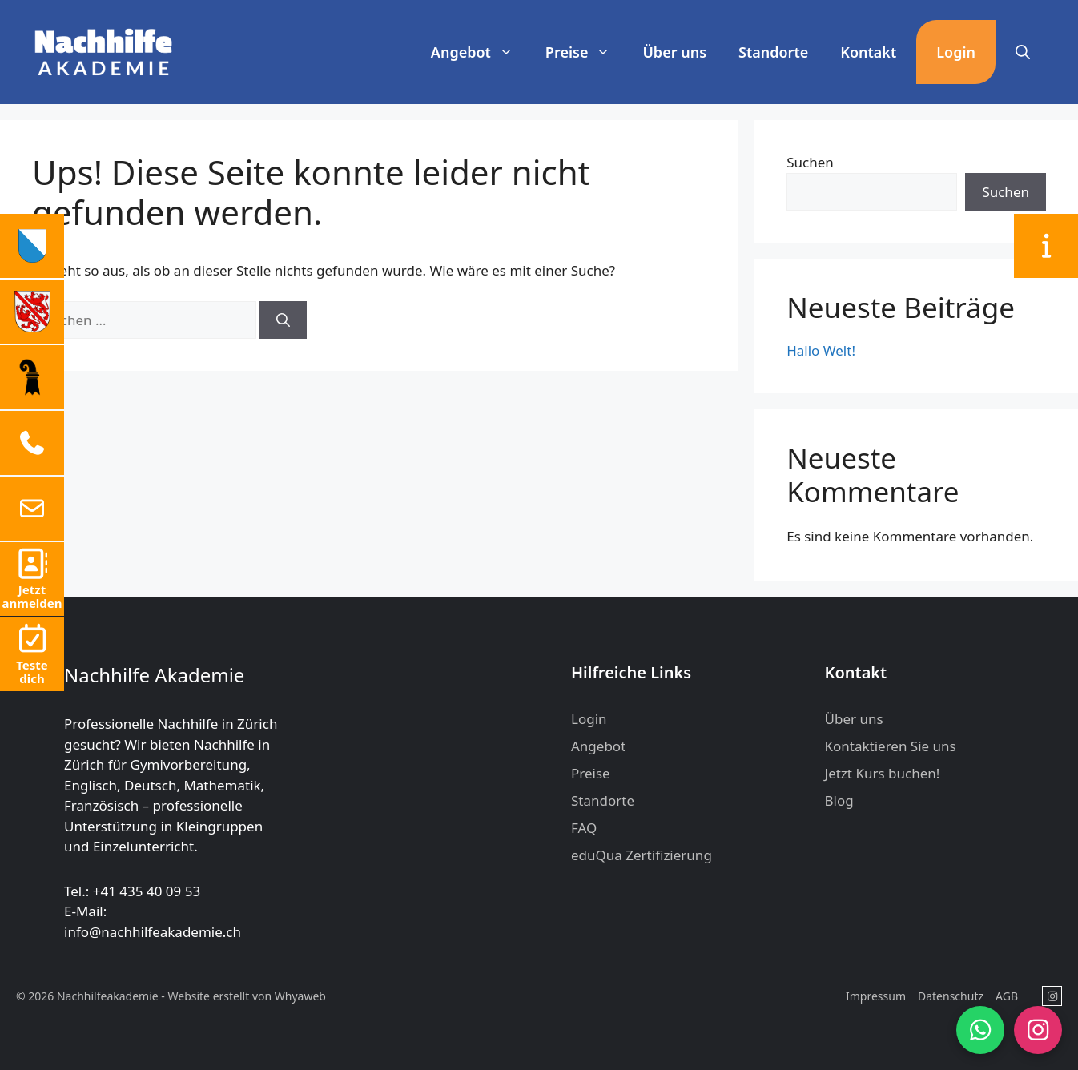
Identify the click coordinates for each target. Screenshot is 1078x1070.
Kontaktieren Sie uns (890, 746)
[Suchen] (283, 320)
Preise (586, 52)
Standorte (773, 52)
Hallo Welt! (820, 350)
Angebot (480, 52)
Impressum (876, 996)
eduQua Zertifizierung (641, 855)
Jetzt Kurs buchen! (882, 773)
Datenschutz (950, 996)
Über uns (674, 52)
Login (955, 52)
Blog (839, 800)
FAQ (584, 828)
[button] (1023, 52)
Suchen (810, 162)
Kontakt (868, 52)
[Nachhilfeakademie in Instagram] (1052, 996)
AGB (1007, 996)
